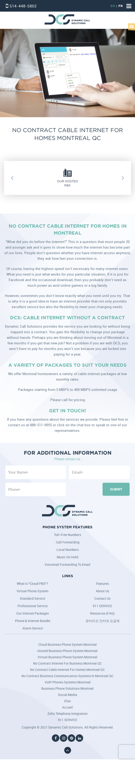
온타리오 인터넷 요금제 (102, 621)
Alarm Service (32, 628)
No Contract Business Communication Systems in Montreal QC (67, 676)
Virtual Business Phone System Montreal (67, 657)
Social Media (67, 694)
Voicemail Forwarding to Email (67, 564)
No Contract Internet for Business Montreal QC (67, 663)
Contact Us (102, 598)
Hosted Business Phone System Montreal (67, 651)
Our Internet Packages (32, 613)
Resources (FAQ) (102, 613)
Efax (67, 701)
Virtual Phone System (32, 591)
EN (112, 6)
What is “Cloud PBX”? (32, 583)
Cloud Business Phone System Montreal (67, 644)
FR (120, 6)
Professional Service (33, 606)
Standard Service (32, 598)
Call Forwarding (67, 542)
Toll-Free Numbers (67, 534)
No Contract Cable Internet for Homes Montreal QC (67, 669)
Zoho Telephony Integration (67, 713)
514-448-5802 (23, 6)
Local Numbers (68, 549)
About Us (102, 591)
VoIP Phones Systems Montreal (68, 682)
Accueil (67, 707)
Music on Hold (67, 557)
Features (102, 583)
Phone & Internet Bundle (32, 621)
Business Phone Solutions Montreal (67, 688)
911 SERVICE (102, 606)
